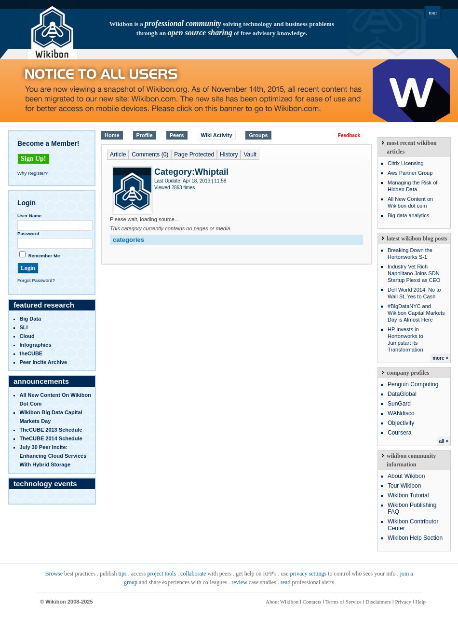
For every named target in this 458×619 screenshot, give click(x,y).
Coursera (399, 432)
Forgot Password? (36, 280)
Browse (54, 573)
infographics (36, 345)
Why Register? (32, 173)
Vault (249, 154)
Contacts (312, 602)
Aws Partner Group (410, 173)
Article (118, 154)
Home (112, 135)
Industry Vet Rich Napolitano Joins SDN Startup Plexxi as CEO (414, 273)
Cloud (27, 336)
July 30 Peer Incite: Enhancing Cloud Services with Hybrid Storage (53, 455)
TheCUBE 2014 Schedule (51, 438)
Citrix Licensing (406, 163)
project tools (161, 573)
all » (443, 441)
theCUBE (31, 353)
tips (122, 573)
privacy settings (308, 573)
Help (421, 602)
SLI (24, 327)
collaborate (193, 573)
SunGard (399, 403)
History (229, 154)
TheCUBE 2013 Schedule (51, 430)
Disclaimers (378, 602)
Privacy (403, 602)
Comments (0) (150, 154)
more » (440, 358)
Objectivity (401, 423)
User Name (29, 215)
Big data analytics (408, 215)
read (286, 582)
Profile (144, 135)
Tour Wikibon (404, 485)
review (239, 582)
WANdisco (401, 413)
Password (28, 233)
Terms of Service (343, 602)
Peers (177, 135)
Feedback (349, 135)
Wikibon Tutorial (408, 495)
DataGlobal (402, 394)
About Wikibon (406, 476)
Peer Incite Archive (43, 362)
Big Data (30, 319)
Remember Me (44, 255)
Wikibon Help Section (415, 538)
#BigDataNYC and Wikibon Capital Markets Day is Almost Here (416, 313)
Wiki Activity (216, 135)
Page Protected (194, 154)
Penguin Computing (413, 384)
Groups (258, 135)
